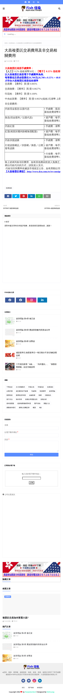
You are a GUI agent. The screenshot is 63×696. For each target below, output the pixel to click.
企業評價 (10, 391)
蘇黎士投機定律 (24, 407)
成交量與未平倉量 (22, 391)
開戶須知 (37, 403)
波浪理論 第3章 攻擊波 (25, 341)
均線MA (33, 391)
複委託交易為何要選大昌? (15, 617)
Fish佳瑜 (9, 61)
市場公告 (31, 387)
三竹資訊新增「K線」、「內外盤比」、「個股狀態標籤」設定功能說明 (36, 365)
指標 (40, 395)
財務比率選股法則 (31, 399)
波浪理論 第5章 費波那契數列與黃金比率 (33, 330)
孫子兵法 (10, 399)
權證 (34, 407)
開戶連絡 (31, 687)
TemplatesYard (30, 692)
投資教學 (43, 391)
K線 (40, 407)
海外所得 (19, 399)
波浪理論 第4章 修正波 (25, 318)
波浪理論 (52, 391)
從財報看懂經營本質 (24, 403)
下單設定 (10, 387)
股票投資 (10, 395)
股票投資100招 (21, 395)
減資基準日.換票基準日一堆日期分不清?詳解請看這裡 (36, 354)
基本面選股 (10, 403)
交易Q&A (12, 43)
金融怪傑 (32, 395)
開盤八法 (47, 403)
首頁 (6, 43)
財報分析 (44, 399)
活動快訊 (48, 395)
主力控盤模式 (20, 387)
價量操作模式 (11, 407)
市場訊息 (41, 387)
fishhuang (50, 692)
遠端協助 (39, 687)
